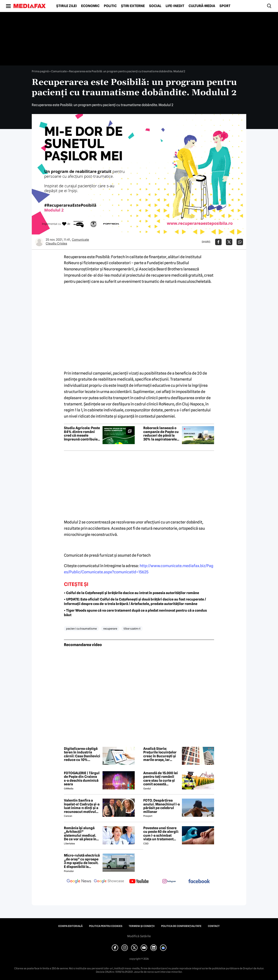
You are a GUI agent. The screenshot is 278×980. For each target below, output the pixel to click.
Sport (224, 6)
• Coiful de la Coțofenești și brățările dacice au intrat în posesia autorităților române (131, 593)
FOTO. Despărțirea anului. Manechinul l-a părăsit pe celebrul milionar (161, 806)
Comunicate (59, 71)
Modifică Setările (139, 936)
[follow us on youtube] (139, 881)
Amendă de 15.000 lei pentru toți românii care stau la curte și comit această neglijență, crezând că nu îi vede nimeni (161, 778)
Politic (110, 6)
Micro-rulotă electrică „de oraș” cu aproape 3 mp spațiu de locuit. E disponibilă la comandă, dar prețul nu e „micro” (82, 861)
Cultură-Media (202, 6)
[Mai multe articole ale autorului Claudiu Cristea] (39, 242)
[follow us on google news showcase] (109, 881)
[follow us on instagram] (169, 881)
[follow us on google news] (79, 881)
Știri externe (133, 6)
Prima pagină (40, 71)
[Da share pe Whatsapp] (240, 242)
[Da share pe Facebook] (218, 242)
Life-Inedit (175, 6)
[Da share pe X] (229, 242)
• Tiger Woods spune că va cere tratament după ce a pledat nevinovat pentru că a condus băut (135, 612)
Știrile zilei (66, 6)
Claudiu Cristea (56, 243)
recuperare (110, 628)
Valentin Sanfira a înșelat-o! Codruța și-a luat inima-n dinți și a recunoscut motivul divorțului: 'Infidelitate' (82, 806)
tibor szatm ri (132, 628)
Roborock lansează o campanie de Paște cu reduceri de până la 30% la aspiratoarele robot (161, 433)
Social (155, 6)
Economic (90, 6)
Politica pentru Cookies (105, 926)
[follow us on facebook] (199, 881)
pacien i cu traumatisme (81, 628)
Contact (214, 926)
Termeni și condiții (142, 926)
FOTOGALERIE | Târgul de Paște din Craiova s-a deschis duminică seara (82, 778)
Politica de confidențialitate (181, 926)
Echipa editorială (70, 926)
